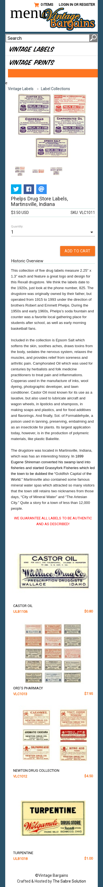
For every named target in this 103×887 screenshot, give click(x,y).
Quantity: (17, 226)
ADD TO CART (78, 251)
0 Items (43, 4)
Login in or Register (77, 4)
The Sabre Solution (69, 881)
